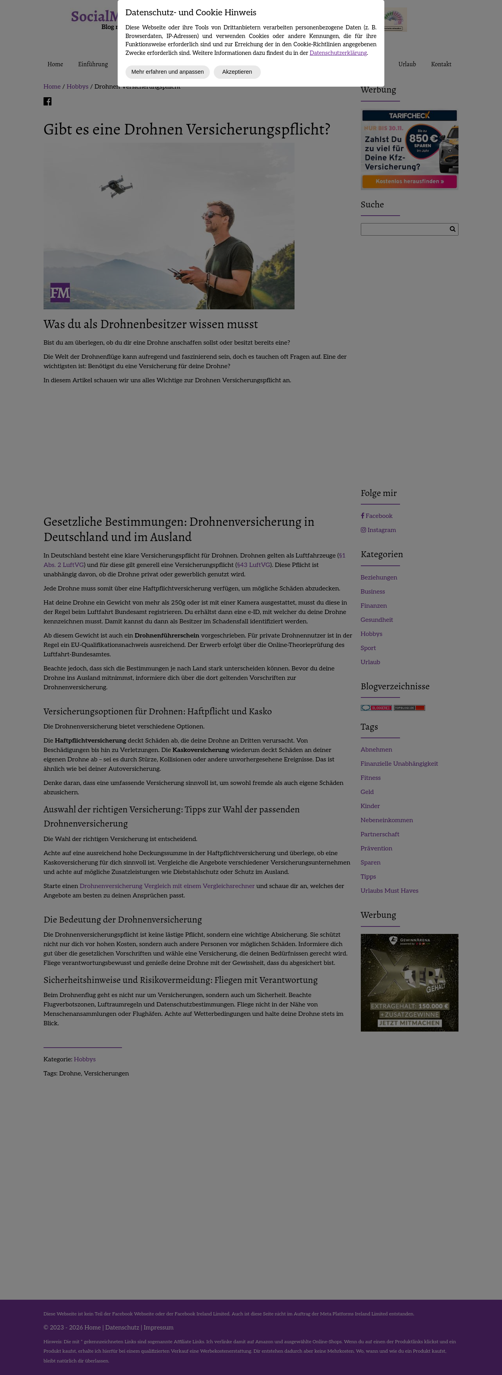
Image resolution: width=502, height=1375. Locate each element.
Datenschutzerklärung (338, 53)
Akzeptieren (237, 72)
